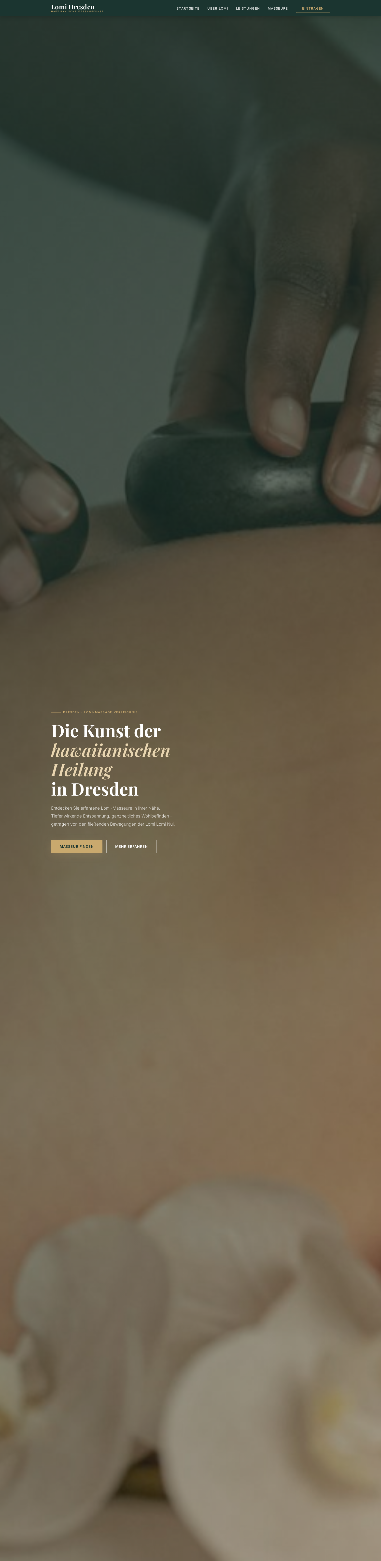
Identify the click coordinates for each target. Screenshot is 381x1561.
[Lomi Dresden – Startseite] (77, 8)
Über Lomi (217, 8)
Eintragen (313, 8)
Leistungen (248, 8)
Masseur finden (77, 846)
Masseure (278, 8)
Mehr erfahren (131, 846)
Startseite (188, 8)
